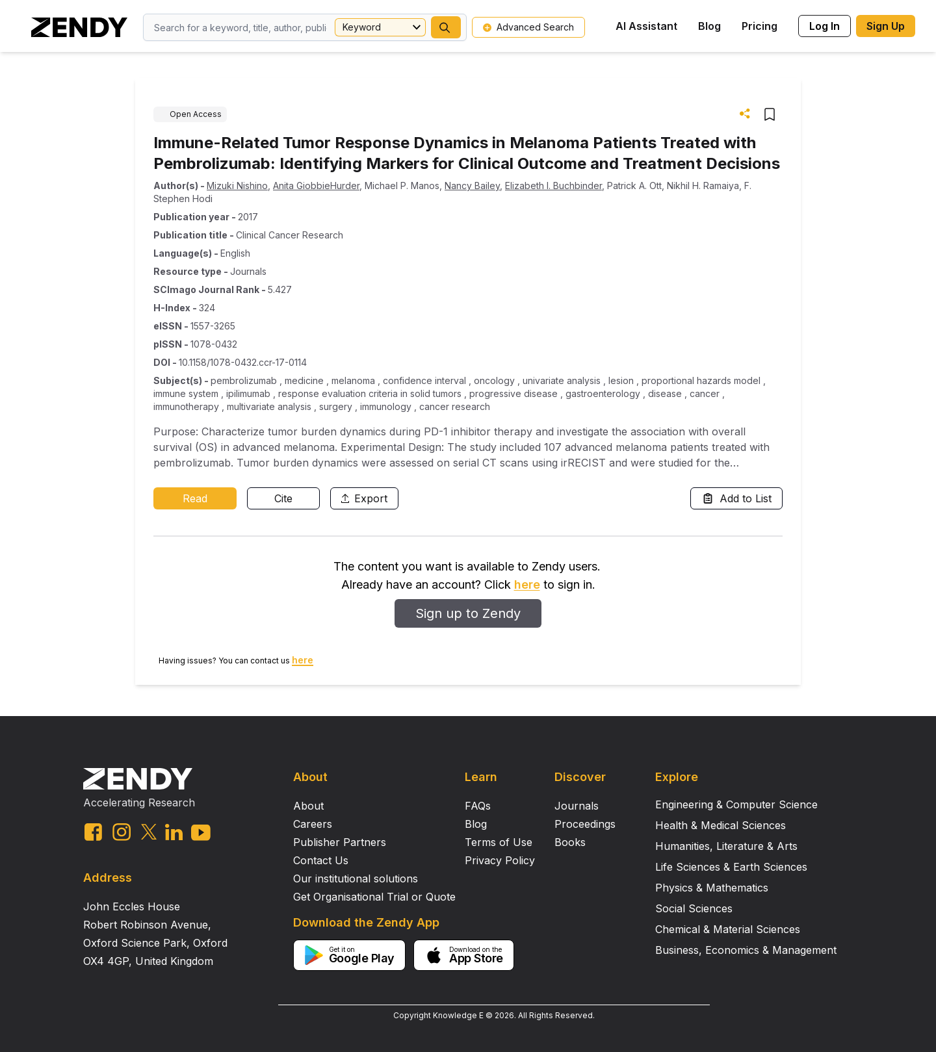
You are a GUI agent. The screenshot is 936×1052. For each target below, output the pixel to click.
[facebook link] (93, 832)
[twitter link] (149, 832)
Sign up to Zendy (468, 613)
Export (364, 498)
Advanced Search (528, 26)
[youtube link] (201, 833)
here (527, 584)
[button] (446, 27)
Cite (283, 498)
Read (195, 498)
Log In (824, 25)
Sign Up (885, 25)
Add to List (736, 498)
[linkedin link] (174, 832)
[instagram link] (121, 832)
